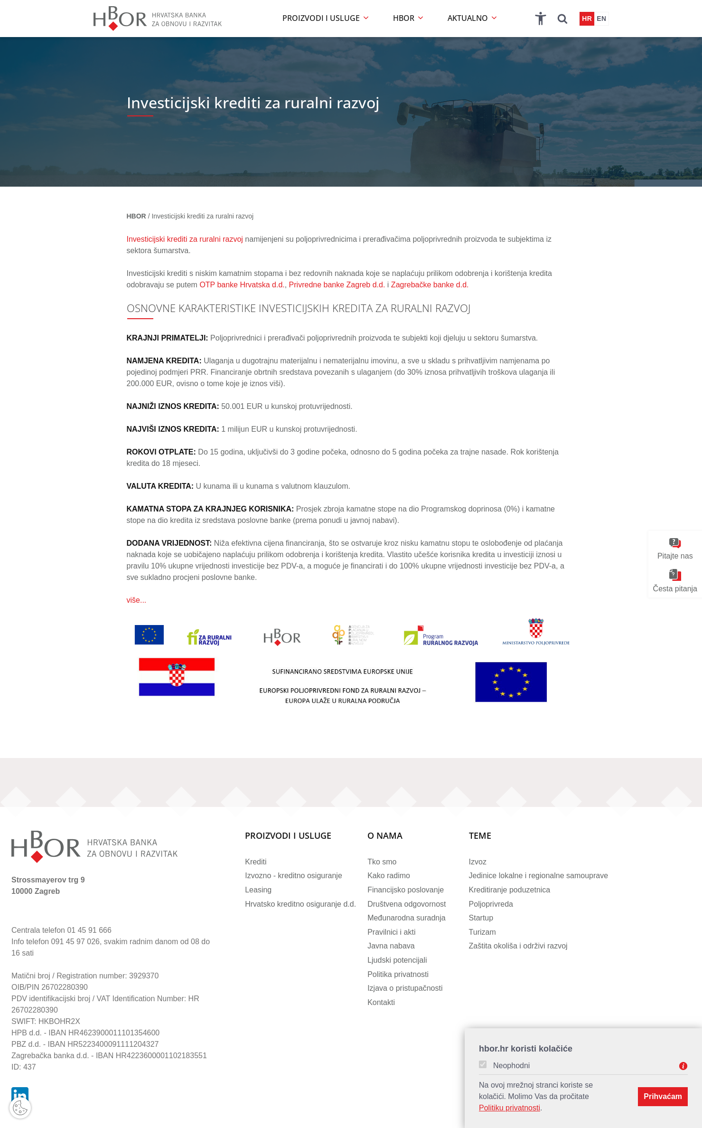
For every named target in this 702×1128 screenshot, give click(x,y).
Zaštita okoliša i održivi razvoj (518, 946)
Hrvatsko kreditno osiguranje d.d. (300, 904)
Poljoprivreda (491, 904)
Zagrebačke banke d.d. (430, 285)
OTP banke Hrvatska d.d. (241, 285)
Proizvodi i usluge (326, 18)
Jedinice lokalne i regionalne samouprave (538, 876)
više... (137, 600)
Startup (481, 918)
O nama (384, 836)
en (601, 18)
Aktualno (473, 18)
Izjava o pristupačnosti (404, 988)
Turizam (482, 932)
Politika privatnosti (398, 974)
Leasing (258, 890)
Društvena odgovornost (406, 904)
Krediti (255, 862)
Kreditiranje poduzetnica (510, 890)
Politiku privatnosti (509, 1108)
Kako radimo (388, 876)
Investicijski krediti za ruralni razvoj (185, 239)
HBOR (409, 18)
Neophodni (511, 1066)
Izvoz (478, 862)
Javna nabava (391, 946)
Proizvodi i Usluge (288, 836)
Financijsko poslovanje (405, 890)
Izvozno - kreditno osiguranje (293, 876)
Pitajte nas (675, 549)
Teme (480, 836)
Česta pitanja (675, 581)
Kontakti (381, 1002)
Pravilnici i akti (391, 932)
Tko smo (381, 862)
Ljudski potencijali (397, 960)
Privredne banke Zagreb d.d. (337, 285)
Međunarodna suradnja (406, 918)
